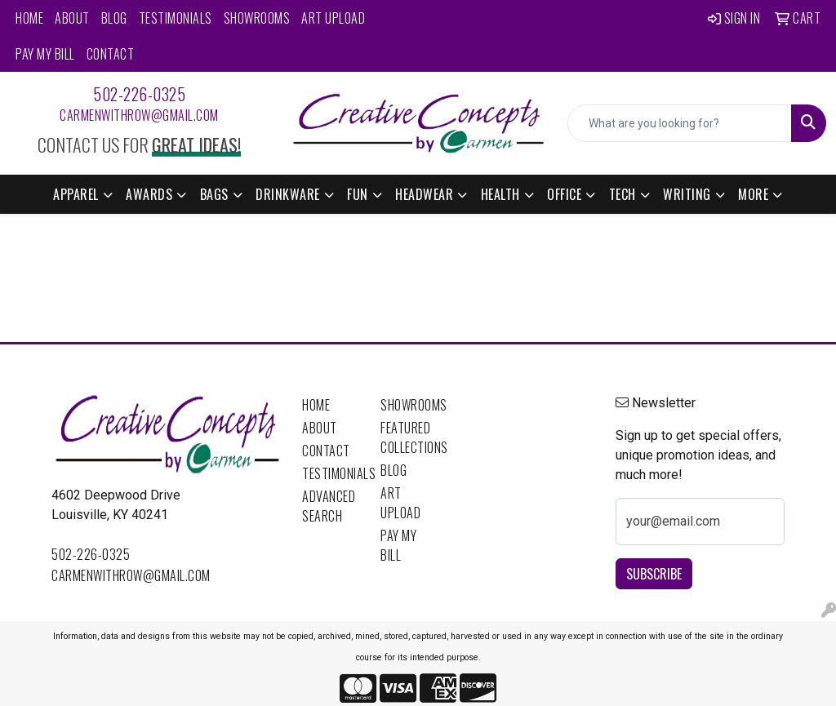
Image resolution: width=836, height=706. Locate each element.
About (72, 18)
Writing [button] (687, 194)
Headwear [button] (424, 194)
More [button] (753, 194)
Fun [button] (357, 194)
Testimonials (175, 18)
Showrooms (257, 18)
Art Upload (333, 18)
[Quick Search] (679, 123)
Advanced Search (328, 506)
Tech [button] (622, 194)
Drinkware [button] (288, 194)
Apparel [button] (76, 194)
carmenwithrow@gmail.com (139, 115)
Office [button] (564, 194)
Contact (111, 54)
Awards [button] (149, 194)
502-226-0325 (139, 94)
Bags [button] (214, 194)
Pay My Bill (45, 54)
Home (29, 18)
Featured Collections (409, 437)
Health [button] (500, 194)
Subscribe (654, 574)
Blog (114, 18)
